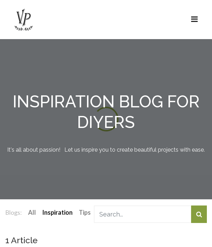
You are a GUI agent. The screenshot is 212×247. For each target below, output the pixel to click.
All (32, 212)
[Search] (199, 214)
